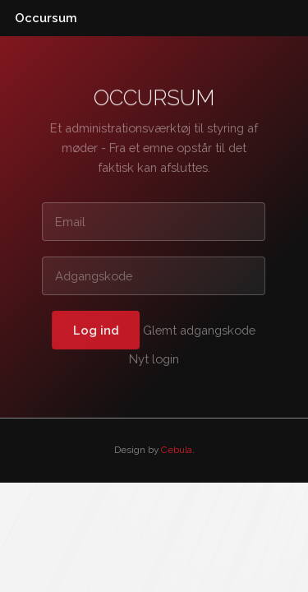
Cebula (176, 450)
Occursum (46, 18)
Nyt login (154, 359)
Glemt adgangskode (200, 329)
